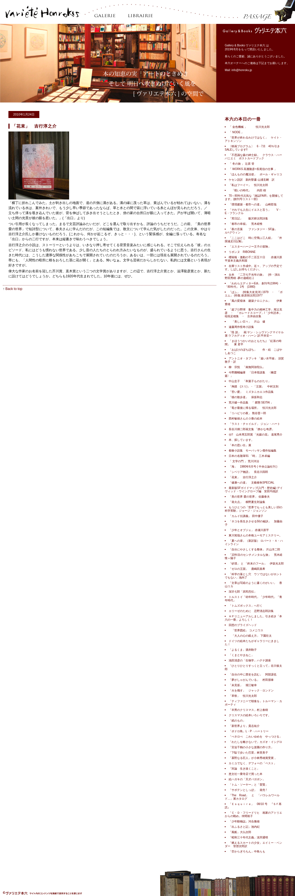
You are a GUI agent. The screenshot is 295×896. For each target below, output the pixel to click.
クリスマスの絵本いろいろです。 (250, 715)
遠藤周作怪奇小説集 (243, 326)
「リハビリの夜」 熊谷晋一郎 (247, 413)
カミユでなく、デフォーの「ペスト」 (252, 763)
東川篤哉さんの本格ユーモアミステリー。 (255, 535)
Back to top (13, 289)
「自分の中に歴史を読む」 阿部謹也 (252, 674)
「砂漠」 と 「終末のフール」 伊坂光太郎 (256, 563)
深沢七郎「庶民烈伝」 (243, 591)
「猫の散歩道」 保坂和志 (245, 397)
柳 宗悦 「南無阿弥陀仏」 (248, 367)
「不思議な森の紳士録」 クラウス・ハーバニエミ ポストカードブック (253, 156)
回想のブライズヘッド (243, 625)
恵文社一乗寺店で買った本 (245, 773)
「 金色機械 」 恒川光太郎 (249, 126)
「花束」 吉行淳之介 (243, 477)
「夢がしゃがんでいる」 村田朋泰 (251, 679)
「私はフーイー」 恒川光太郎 (248, 185)
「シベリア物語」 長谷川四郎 (248, 471)
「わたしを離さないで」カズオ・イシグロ (255, 741)
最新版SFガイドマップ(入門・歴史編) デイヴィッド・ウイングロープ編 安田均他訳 (254, 489)
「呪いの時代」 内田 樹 (247, 190)
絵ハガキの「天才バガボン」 (247, 779)
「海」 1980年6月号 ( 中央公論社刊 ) (253, 466)
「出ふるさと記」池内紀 (244, 826)
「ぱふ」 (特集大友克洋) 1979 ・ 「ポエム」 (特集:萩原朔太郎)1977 (254, 294)
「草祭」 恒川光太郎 (243, 695)
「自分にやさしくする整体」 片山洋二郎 (254, 549)
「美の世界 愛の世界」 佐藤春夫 (249, 496)
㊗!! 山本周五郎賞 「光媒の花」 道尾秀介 (255, 434)
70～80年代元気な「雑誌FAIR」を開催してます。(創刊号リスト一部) (254, 197)
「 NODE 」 (236, 132)
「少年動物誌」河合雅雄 (244, 821)
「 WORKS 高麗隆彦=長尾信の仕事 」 (254, 169)
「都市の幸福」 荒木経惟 (245, 223)
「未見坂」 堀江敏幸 (243, 685)
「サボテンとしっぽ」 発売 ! (248, 789)
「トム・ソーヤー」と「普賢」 (248, 784)
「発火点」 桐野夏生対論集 (247, 501)
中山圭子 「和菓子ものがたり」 (250, 381)
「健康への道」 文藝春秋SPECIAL (251, 482)
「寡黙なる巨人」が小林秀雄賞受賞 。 (253, 757)
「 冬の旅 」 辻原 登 (241, 163)
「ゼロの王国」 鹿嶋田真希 (247, 568)
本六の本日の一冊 (243, 119)
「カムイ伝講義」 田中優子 (246, 516)
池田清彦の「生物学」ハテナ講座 (250, 660)
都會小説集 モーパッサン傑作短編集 (255, 450)
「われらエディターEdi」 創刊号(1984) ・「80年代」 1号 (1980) (253, 285)
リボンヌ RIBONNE (242, 251)
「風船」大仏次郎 (240, 832)
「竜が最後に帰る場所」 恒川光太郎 (252, 407)
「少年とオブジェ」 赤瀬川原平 (249, 530)
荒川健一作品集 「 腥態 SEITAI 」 (251, 402)
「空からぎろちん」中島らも (247, 851)
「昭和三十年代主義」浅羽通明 (248, 837)
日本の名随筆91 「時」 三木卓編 (249, 455)
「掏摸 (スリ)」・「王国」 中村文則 (255, 386)
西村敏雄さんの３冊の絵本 (245, 418)
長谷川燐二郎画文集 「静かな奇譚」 (251, 429)
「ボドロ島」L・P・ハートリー (249, 731)
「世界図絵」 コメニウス (246, 630)
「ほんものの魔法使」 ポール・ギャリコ (255, 174)
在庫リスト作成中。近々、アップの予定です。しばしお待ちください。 (253, 267)
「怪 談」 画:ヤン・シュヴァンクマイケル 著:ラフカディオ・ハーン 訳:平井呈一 (254, 334)
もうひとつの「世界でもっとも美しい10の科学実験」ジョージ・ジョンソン (253, 509)
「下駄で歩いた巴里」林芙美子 (248, 752)
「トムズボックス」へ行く (245, 605)
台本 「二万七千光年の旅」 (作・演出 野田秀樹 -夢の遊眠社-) (252, 276)
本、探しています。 (241, 439)
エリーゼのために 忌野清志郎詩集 (251, 611)
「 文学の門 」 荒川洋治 (244, 461)
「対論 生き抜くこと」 (244, 768)
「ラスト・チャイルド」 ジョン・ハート (254, 423)
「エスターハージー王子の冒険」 (251, 246)
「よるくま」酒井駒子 (243, 649)
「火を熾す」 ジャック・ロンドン (251, 690)
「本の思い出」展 (240, 445)
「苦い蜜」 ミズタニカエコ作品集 (251, 391)
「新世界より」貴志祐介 (245, 725)
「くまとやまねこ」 (241, 655)
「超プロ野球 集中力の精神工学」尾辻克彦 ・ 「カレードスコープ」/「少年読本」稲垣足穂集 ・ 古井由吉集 (253, 313)
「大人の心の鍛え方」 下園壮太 (250, 635)
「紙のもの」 (237, 720)
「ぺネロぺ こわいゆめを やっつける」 (255, 736)
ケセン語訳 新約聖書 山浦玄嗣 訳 (251, 179)
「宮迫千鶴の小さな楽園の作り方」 (251, 747)
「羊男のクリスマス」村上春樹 (248, 709)
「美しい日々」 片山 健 (247, 321)
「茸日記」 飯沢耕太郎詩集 (248, 218)
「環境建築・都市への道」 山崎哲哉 (252, 204)
